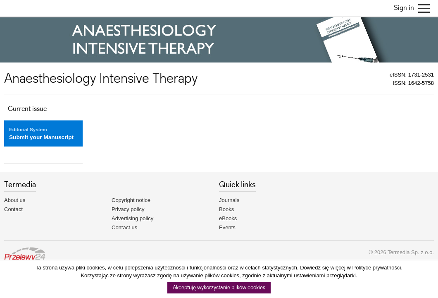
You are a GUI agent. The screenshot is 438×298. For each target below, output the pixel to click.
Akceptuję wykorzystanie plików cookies (219, 288)
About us (14, 200)
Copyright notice (131, 200)
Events (227, 227)
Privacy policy (128, 209)
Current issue (27, 109)
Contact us (124, 227)
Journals (229, 200)
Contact (13, 209)
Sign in (404, 8)
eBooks (228, 218)
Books (226, 209)
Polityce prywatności (376, 267)
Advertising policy (132, 218)
